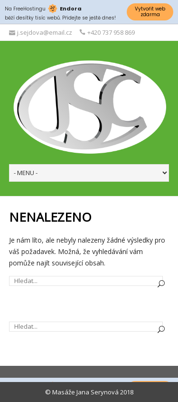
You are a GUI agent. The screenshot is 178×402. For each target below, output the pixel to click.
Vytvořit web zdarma (150, 11)
